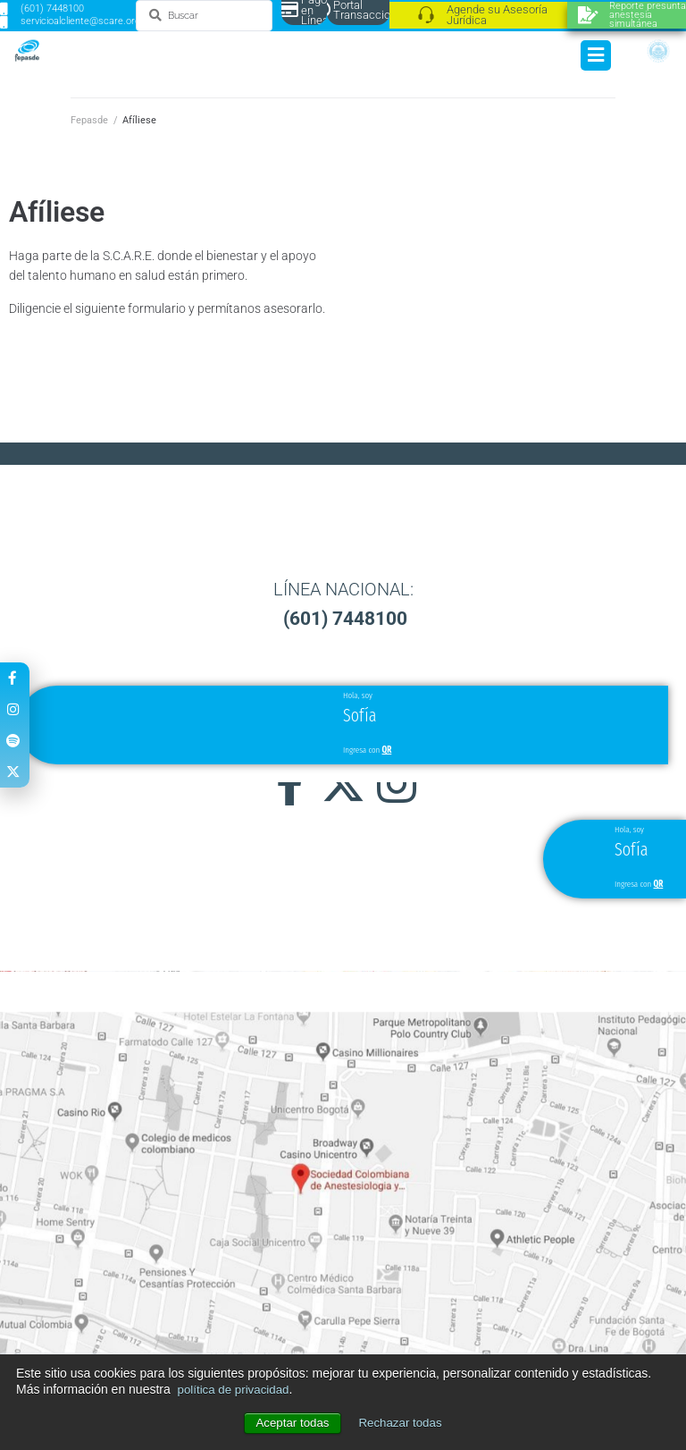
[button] (343, 858)
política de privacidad (237, 1390)
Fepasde (89, 120)
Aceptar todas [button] (290, 1423)
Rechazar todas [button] (402, 1423)
